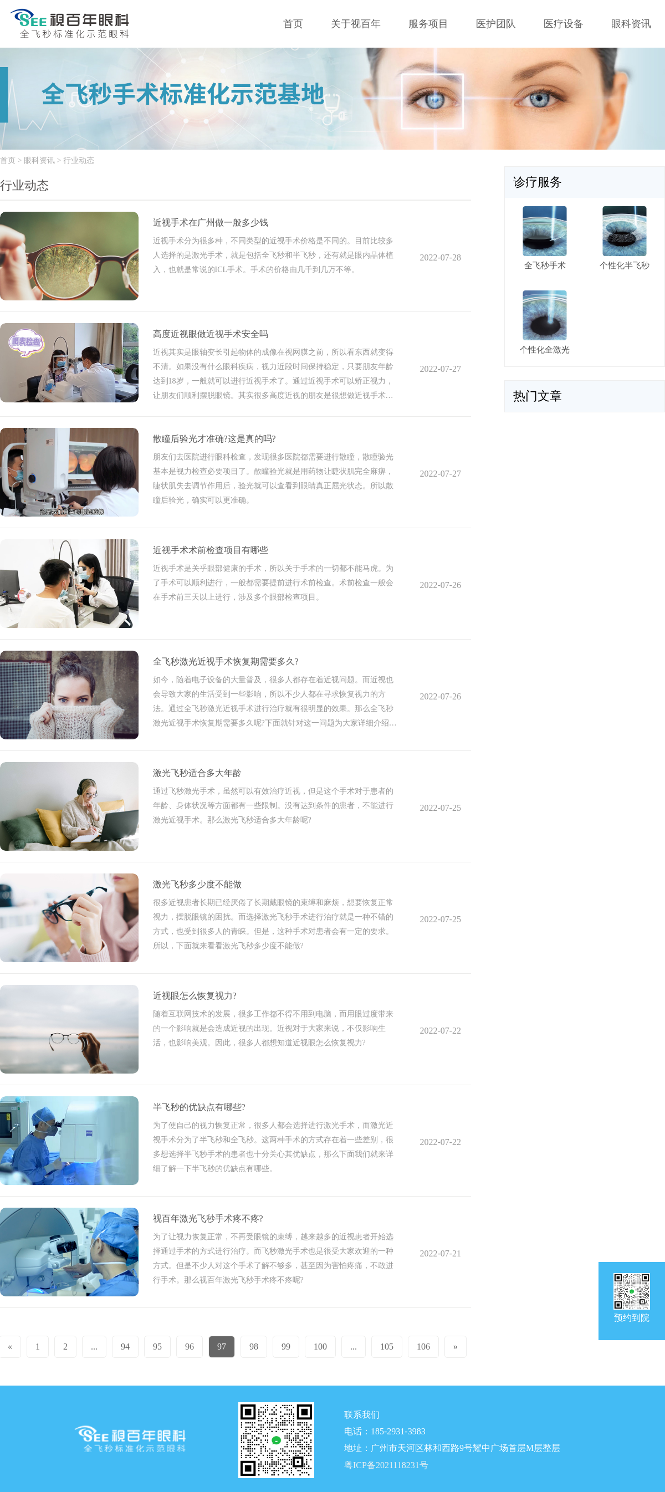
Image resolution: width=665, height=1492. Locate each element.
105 (386, 1346)
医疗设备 (564, 23)
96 (189, 1346)
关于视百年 (356, 23)
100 (320, 1346)
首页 (293, 23)
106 (423, 1346)
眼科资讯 (631, 23)
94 (125, 1346)
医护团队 (496, 23)
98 (253, 1346)
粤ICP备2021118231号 (386, 1465)
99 (286, 1346)
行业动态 (78, 160)
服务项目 (428, 23)
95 (157, 1346)
